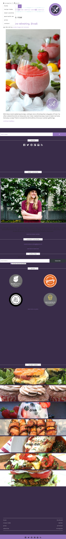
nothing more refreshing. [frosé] (20, 23)
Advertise (6, 528)
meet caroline (9, 13)
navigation (7, 3)
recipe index (8, 9)
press (6, 20)
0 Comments (25, 27)
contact (7, 23)
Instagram (59, 528)
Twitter (60, 523)
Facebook (60, 520)
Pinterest (60, 525)
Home (5, 520)
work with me (9, 16)
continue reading (9, 121)
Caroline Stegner (17, 27)
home (6, 6)
